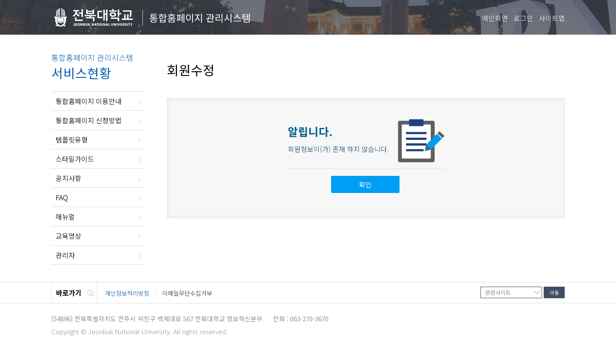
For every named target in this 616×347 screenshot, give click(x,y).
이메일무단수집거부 (187, 293)
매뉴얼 (65, 216)
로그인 (523, 18)
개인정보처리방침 (127, 293)
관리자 (65, 255)
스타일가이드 (75, 159)
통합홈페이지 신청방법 (88, 120)
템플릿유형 (72, 139)
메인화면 (495, 18)
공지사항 (68, 178)
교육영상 (68, 236)
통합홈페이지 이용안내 (88, 101)
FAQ (62, 197)
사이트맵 (552, 18)
